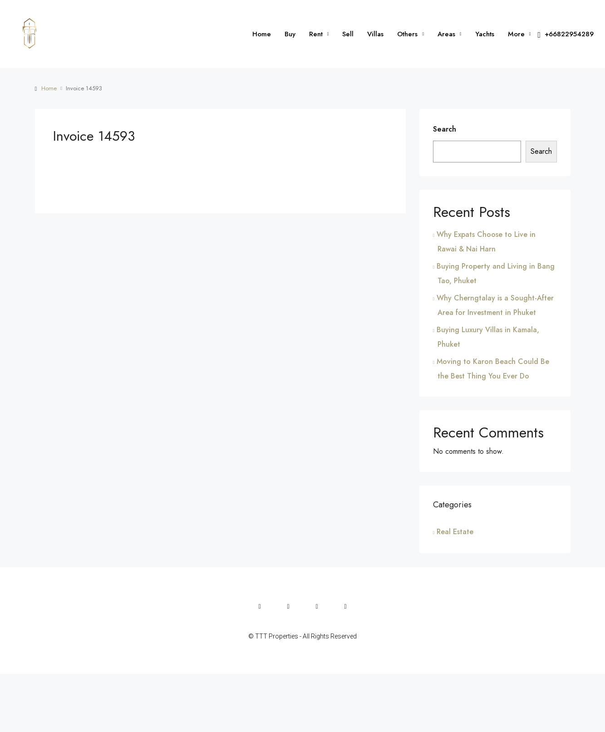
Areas (446, 34)
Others (407, 34)
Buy (290, 34)
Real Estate (455, 531)
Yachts (484, 34)
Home (261, 34)
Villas (375, 34)
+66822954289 (565, 34)
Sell (348, 34)
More (516, 34)
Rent (316, 34)
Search (444, 129)
